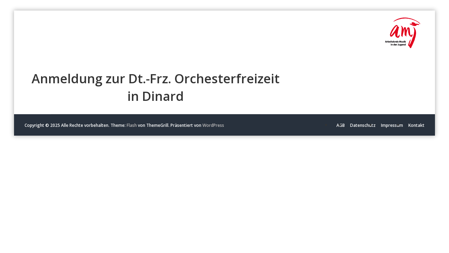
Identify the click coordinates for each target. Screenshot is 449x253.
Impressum (392, 125)
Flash (132, 125)
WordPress (213, 125)
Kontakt (416, 125)
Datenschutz (363, 125)
